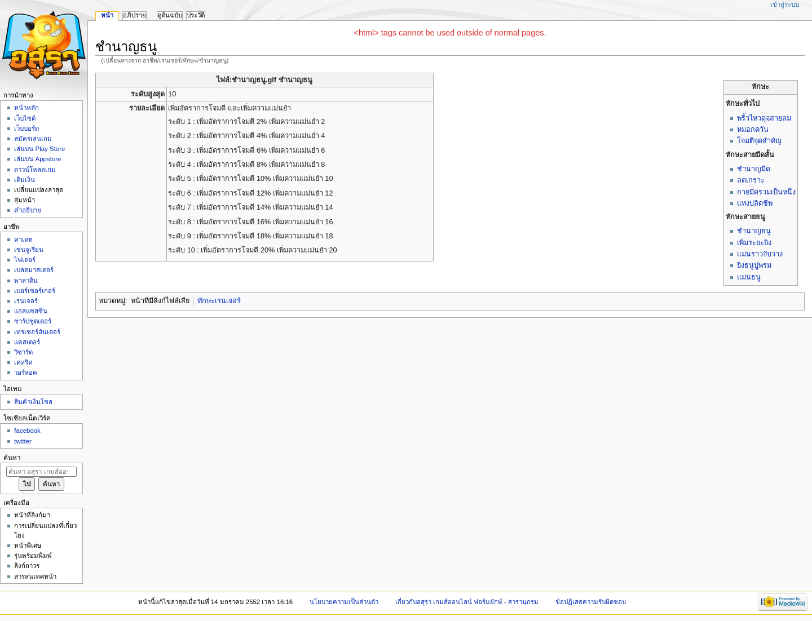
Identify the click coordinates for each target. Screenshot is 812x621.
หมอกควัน (753, 130)
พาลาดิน (26, 280)
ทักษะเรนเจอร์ (219, 301)
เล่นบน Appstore (37, 159)
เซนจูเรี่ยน (28, 249)
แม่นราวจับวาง (760, 254)
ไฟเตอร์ (25, 259)
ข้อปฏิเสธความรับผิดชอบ (590, 601)
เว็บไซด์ (25, 118)
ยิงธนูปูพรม (754, 265)
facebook (27, 430)
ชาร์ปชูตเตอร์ (32, 321)
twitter (23, 441)
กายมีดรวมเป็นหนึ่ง (766, 192)
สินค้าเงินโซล (33, 401)
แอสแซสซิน (30, 311)
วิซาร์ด (23, 352)
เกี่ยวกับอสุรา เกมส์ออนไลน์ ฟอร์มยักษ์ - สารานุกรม (467, 601)
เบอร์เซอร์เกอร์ (34, 290)
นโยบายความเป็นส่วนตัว (344, 601)
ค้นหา (11, 457)
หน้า (107, 15)
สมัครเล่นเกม (33, 138)
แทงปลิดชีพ (755, 203)
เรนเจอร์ (26, 301)
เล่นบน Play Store (39, 148)
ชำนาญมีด (753, 169)
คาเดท (23, 239)
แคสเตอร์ (27, 342)
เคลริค (23, 362)
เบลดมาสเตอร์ (34, 270)
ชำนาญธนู (754, 231)
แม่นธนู (749, 277)
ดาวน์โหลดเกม (35, 169)
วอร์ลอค (25, 372)
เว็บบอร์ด (26, 128)
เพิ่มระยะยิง (754, 243)
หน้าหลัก (26, 107)
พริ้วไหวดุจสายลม (764, 118)
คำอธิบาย (27, 210)
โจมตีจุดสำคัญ (759, 141)
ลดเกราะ (751, 180)
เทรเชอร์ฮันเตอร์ (37, 332)
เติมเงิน (24, 179)
